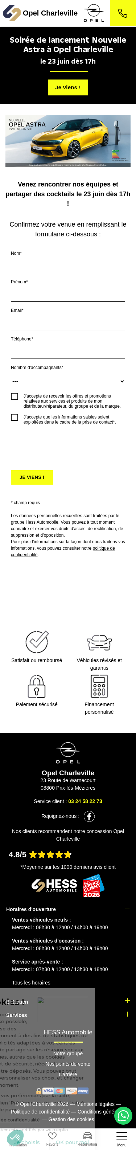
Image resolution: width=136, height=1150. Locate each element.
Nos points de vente (68, 1064)
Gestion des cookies (71, 1119)
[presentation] (66, 444)
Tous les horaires (31, 983)
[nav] (121, 1139)
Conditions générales (101, 1112)
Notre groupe (68, 1053)
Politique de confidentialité (40, 1112)
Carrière (68, 1074)
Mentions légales (96, 1104)
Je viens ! (68, 87)
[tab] (68, 909)
